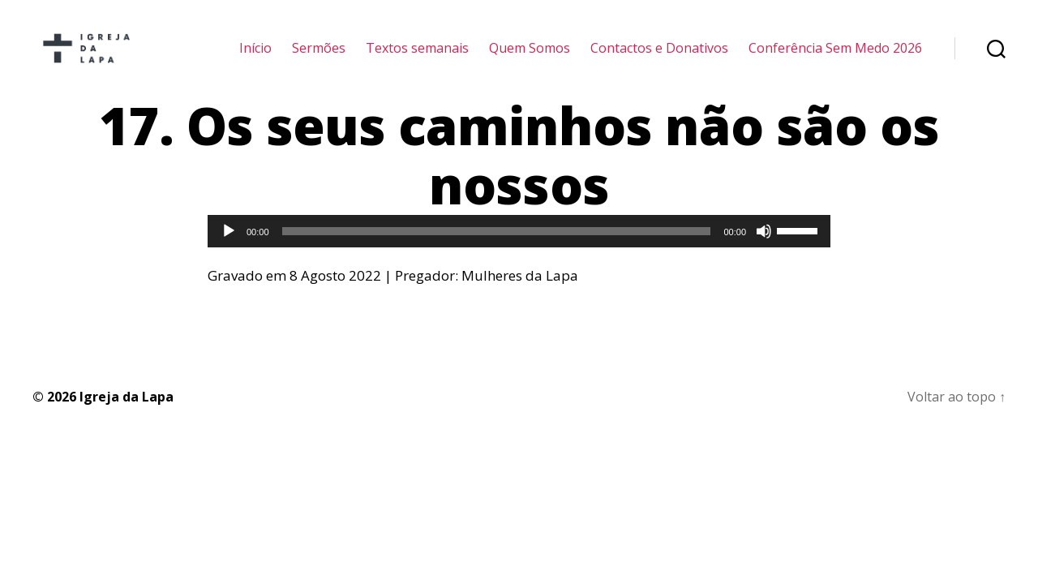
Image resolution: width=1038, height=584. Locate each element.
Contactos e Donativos (659, 59)
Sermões (318, 59)
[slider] (496, 253)
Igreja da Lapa (126, 418)
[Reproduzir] (229, 253)
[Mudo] (764, 253)
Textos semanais (417, 59)
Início (255, 59)
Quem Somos (529, 59)
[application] (519, 253)
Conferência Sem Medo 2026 (835, 59)
